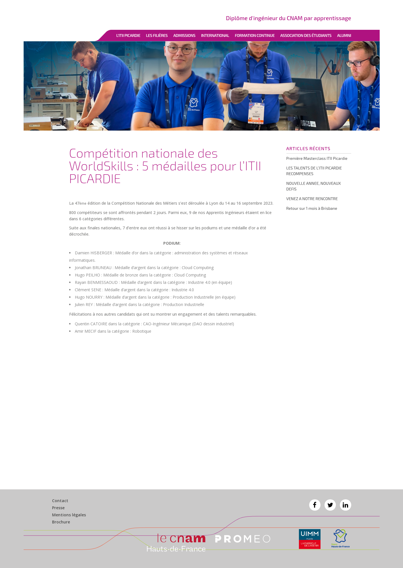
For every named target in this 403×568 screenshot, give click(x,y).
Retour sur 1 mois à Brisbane (311, 208)
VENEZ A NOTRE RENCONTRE (312, 198)
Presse (58, 507)
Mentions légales (69, 514)
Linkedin (345, 505)
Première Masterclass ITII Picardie (317, 158)
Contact (60, 500)
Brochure (61, 522)
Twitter (330, 505)
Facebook (315, 505)
